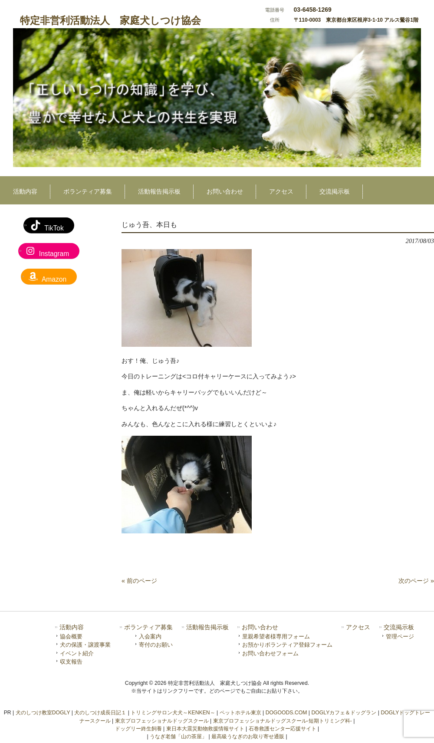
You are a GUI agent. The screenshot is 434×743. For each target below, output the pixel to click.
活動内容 (71, 627)
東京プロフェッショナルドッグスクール (162, 721)
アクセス (358, 627)
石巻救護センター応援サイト (282, 729)
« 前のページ (139, 580)
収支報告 (71, 661)
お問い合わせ (260, 627)
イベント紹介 (77, 653)
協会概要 (71, 636)
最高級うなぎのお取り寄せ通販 (247, 736)
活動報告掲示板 (207, 627)
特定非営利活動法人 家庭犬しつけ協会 (110, 20)
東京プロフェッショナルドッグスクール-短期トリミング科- (282, 721)
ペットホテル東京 (240, 713)
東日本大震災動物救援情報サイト (205, 729)
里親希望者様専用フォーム (276, 636)
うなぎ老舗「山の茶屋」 (178, 736)
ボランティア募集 (148, 627)
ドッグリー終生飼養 (138, 729)
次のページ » (416, 580)
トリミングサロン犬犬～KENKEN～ (173, 713)
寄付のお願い (156, 644)
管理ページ (400, 636)
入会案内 (150, 636)
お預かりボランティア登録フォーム (287, 644)
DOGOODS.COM (286, 713)
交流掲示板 (399, 627)
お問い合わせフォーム (270, 653)
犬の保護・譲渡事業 (85, 644)
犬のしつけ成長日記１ (100, 713)
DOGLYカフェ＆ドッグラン (343, 713)
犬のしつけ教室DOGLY (43, 713)
